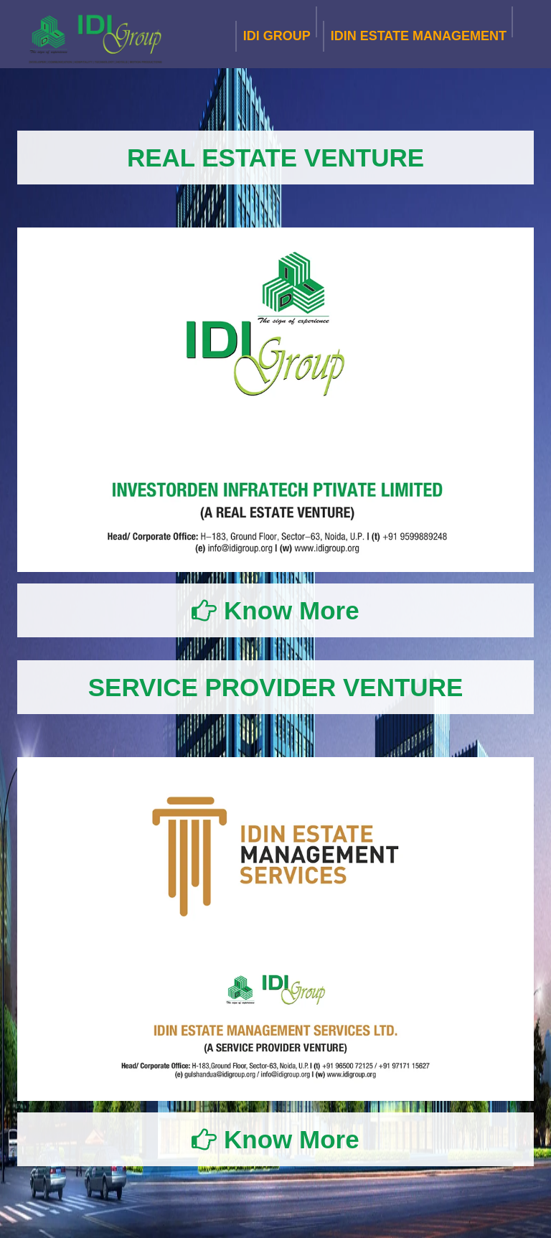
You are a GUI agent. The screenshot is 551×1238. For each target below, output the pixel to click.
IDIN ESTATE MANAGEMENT (419, 34)
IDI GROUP (277, 34)
